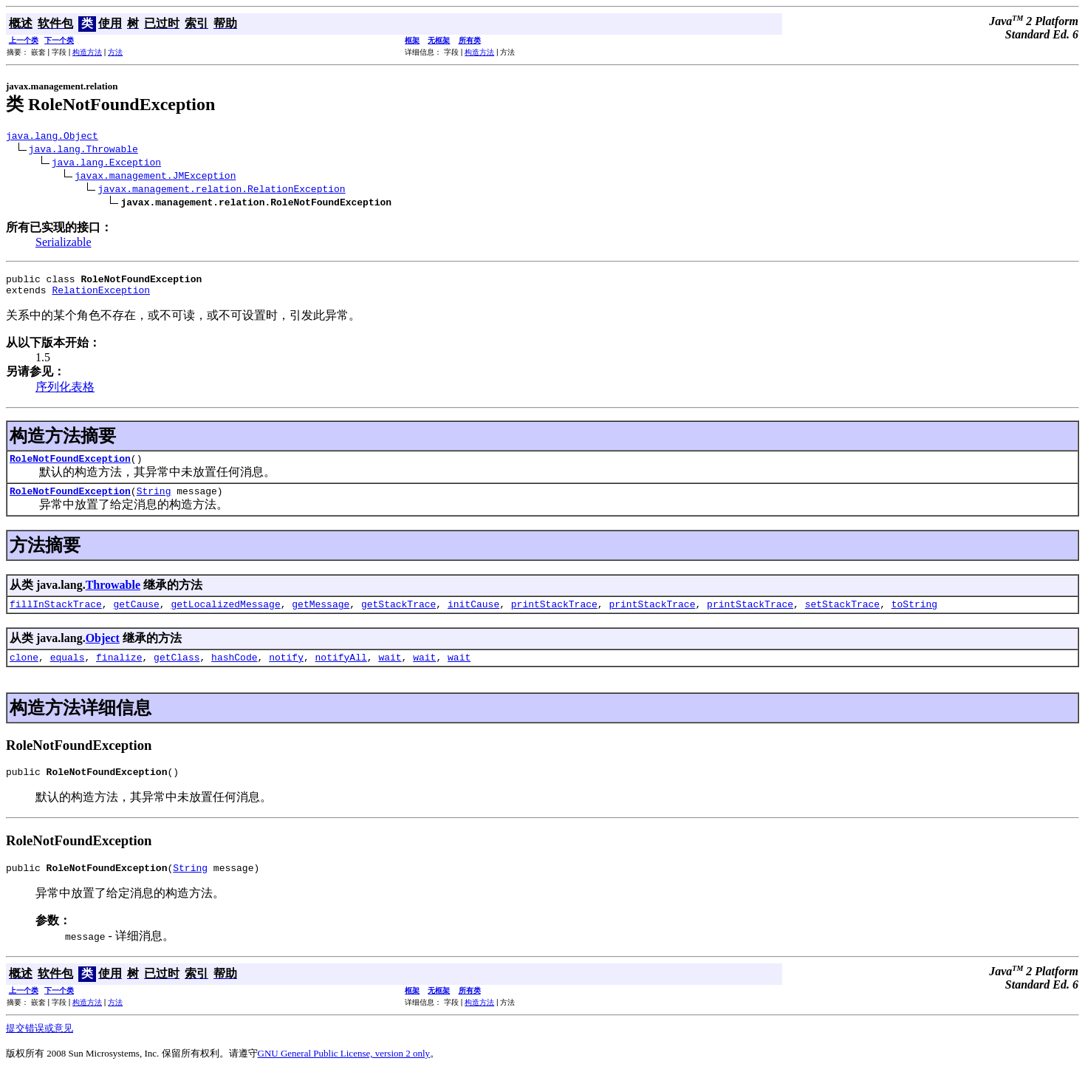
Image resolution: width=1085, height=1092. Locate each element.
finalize (119, 672)
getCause (136, 617)
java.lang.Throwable (83, 150)
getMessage (320, 617)
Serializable (63, 244)
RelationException (101, 296)
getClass (176, 672)
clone (24, 672)
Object (103, 651)
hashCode (234, 672)
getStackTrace (398, 617)
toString (914, 617)
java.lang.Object (52, 137)
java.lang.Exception (106, 164)
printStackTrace (554, 617)
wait (389, 672)
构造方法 (87, 52)
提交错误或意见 (39, 1048)
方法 (115, 52)
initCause (473, 617)
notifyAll (341, 672)
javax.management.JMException (155, 177)
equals (67, 672)
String (154, 501)
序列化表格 (65, 393)
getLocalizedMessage (225, 617)
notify (286, 672)
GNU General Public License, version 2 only (344, 1073)
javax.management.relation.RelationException (221, 190)
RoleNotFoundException (70, 467)
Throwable (113, 596)
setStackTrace (842, 617)
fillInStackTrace (56, 617)
